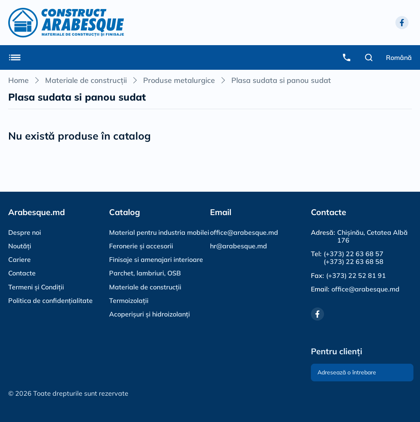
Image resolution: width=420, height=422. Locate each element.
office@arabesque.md (244, 232)
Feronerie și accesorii (141, 246)
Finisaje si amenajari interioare (156, 259)
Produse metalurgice (179, 80)
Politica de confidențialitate (50, 300)
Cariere (19, 259)
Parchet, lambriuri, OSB (145, 273)
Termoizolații (128, 300)
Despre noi (24, 232)
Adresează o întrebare (346, 372)
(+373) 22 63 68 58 (353, 262)
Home (18, 80)
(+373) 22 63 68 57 (353, 254)
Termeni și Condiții (36, 287)
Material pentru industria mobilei (159, 232)
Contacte (22, 273)
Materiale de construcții (86, 80)
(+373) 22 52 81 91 (356, 276)
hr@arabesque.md (238, 246)
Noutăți (19, 246)
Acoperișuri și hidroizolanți (149, 314)
